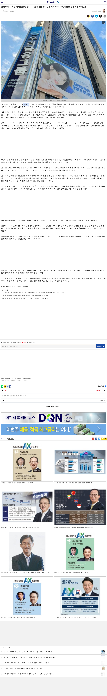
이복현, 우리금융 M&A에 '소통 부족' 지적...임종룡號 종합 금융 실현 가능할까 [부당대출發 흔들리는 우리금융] (33, 292)
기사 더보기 (11, 438)
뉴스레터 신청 (100, 346)
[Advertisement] (53, 145)
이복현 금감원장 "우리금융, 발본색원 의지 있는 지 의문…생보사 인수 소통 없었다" (26, 298)
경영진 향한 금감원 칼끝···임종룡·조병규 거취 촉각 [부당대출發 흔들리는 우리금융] (26, 295)
